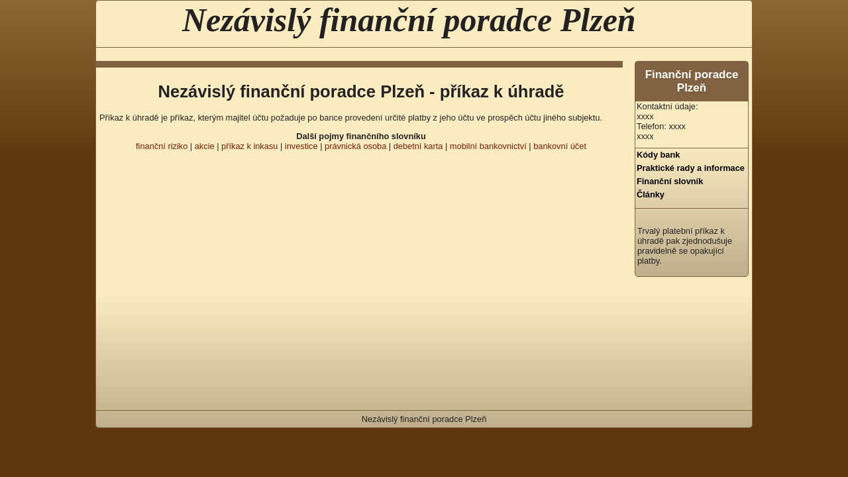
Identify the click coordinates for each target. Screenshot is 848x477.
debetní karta (418, 146)
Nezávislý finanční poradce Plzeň (409, 19)
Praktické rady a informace (691, 168)
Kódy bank (658, 155)
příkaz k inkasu (249, 146)
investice (301, 146)
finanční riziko (161, 146)
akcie (205, 146)
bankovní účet (559, 146)
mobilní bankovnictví (488, 146)
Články (650, 194)
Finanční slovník (670, 181)
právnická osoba (355, 146)
